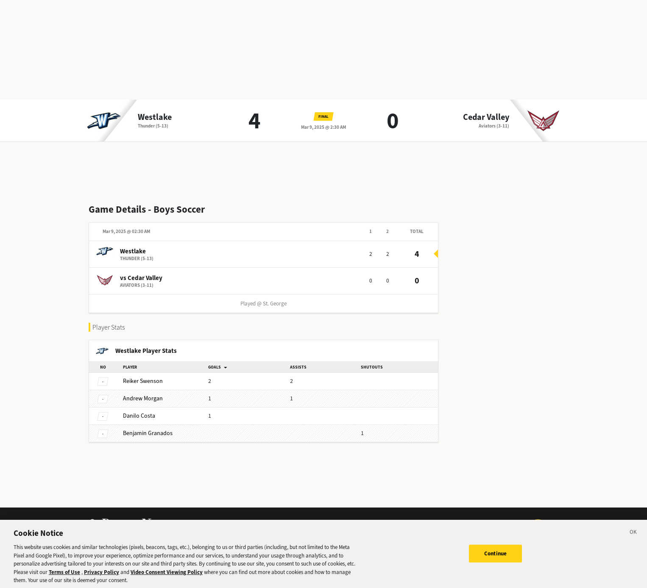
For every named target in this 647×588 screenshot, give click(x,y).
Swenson (143, 381)
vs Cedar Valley (141, 278)
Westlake (155, 117)
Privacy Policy (101, 574)
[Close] (633, 536)
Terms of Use (64, 574)
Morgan (143, 398)
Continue (495, 556)
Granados (148, 433)
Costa (139, 416)
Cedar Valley (486, 117)
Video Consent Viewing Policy (167, 574)
